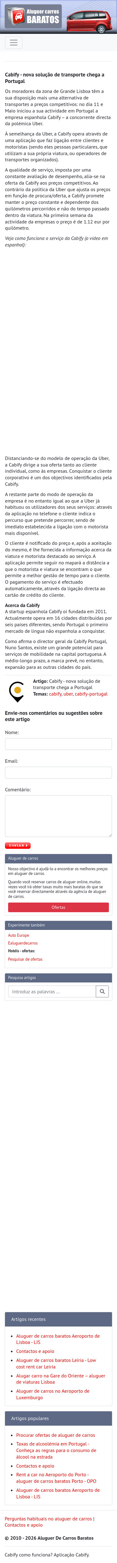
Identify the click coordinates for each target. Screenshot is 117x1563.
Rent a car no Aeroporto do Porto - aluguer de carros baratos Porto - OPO (56, 1477)
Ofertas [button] (59, 907)
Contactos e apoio (35, 1351)
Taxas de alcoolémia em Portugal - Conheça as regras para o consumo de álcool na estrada (56, 1450)
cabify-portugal (91, 694)
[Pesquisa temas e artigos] (52, 991)
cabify (55, 694)
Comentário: (18, 789)
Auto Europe (18, 935)
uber (68, 694)
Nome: (12, 732)
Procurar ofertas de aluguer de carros (55, 1435)
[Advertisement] (30, 1099)
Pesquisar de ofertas (25, 959)
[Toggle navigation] (13, 42)
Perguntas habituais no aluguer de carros (48, 1518)
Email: (12, 761)
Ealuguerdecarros (23, 943)
